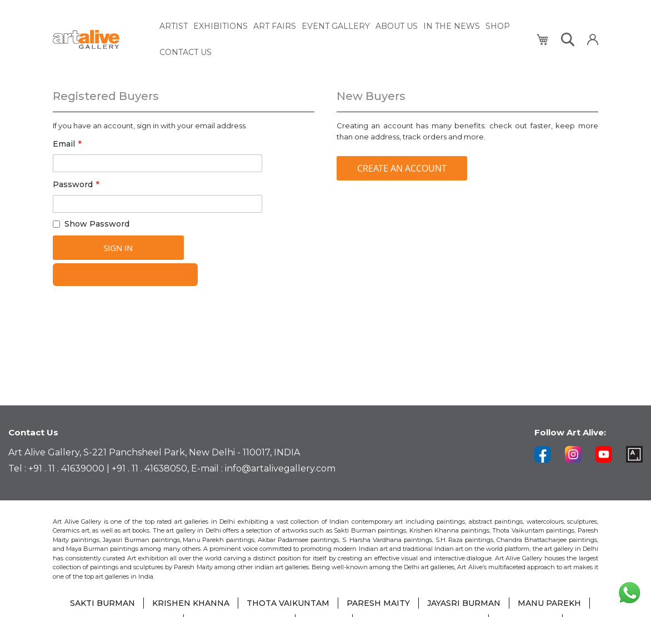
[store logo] (100, 39)
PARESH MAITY (378, 603)
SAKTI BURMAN (102, 603)
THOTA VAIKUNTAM (288, 603)
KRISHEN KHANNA (190, 603)
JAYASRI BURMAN (463, 603)
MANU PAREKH (549, 603)
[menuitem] (173, 26)
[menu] (341, 39)
